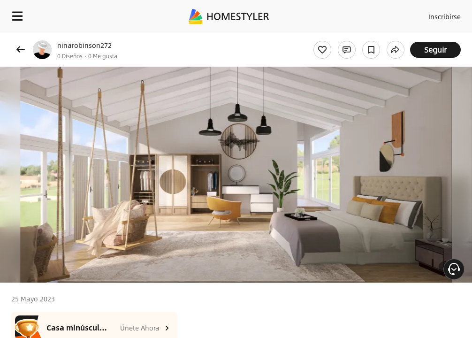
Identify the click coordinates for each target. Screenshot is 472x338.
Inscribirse (444, 16)
